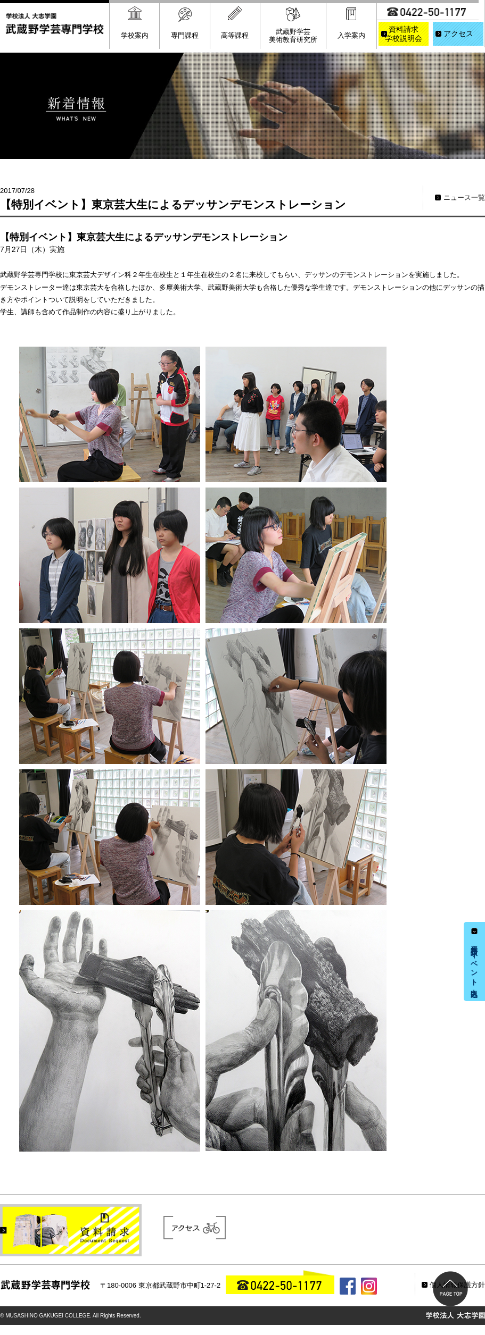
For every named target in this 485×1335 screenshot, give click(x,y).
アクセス (458, 34)
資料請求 (404, 35)
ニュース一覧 (464, 197)
